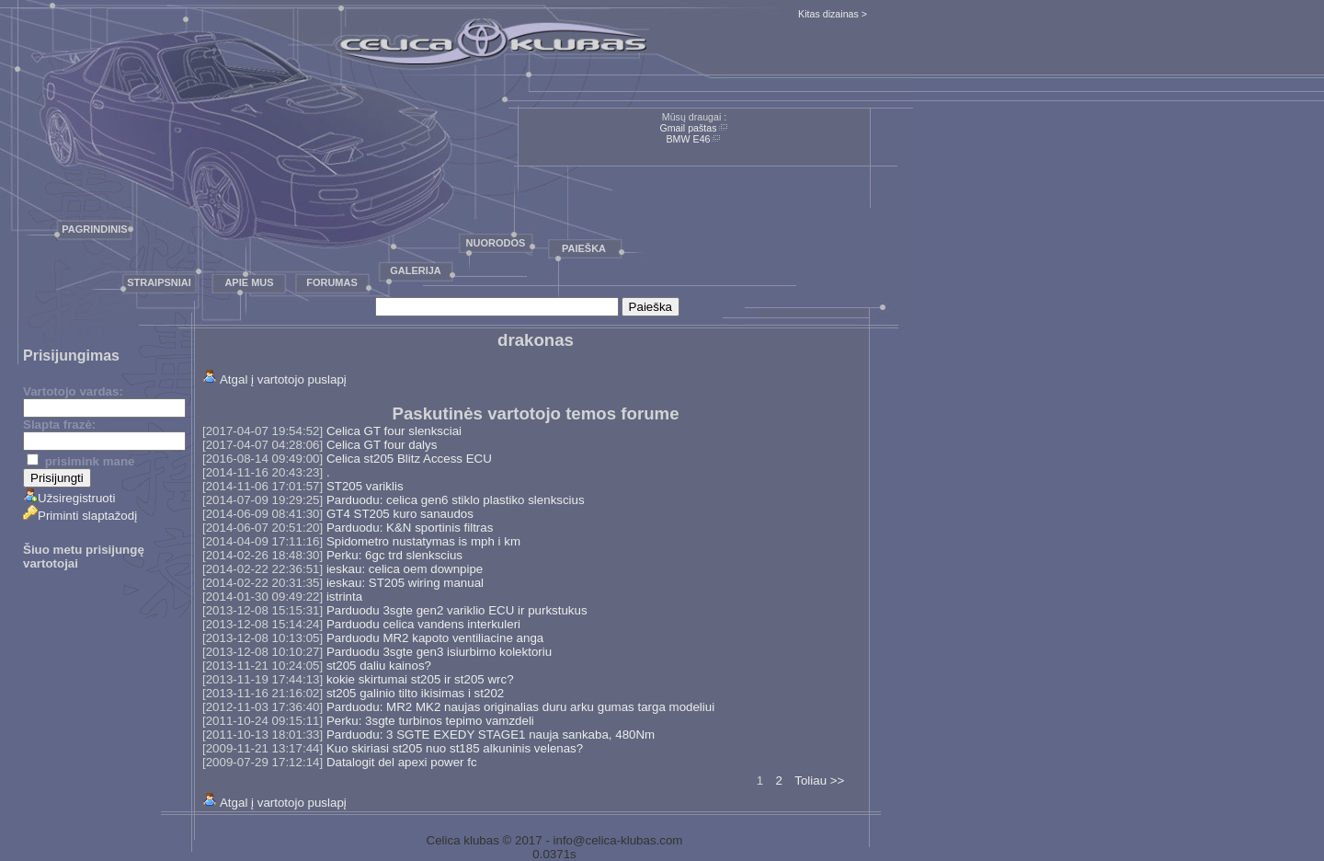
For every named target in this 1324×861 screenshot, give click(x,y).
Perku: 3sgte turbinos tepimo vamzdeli (430, 721)
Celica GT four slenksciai (394, 431)
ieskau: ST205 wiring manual (405, 583)
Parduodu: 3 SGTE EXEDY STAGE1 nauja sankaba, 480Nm (490, 734)
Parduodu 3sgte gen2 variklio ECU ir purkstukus (457, 610)
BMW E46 (689, 138)
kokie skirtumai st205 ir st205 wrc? (420, 679)
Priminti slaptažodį (80, 515)
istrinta (344, 596)
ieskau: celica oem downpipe (404, 569)
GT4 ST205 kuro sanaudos (400, 514)
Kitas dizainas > (832, 13)
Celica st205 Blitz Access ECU (409, 458)
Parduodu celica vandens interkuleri (423, 624)
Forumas (332, 282)
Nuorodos (496, 242)
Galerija (415, 270)
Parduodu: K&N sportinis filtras (410, 527)
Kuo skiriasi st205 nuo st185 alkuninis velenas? (454, 748)
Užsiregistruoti (69, 498)
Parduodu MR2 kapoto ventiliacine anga (434, 638)
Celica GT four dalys (382, 445)
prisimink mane (80, 461)
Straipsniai (159, 282)
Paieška (584, 248)
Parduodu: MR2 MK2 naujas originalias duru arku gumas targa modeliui (520, 707)
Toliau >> (819, 780)
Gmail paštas (687, 127)
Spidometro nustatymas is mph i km (423, 541)
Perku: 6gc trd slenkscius (394, 555)
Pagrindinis (94, 229)
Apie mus (248, 282)
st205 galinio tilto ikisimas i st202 (415, 693)
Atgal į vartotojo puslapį (283, 379)
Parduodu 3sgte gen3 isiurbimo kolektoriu (439, 652)
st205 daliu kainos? (378, 665)
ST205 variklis (365, 486)
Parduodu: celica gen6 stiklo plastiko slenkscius (455, 500)
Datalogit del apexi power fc (401, 762)
